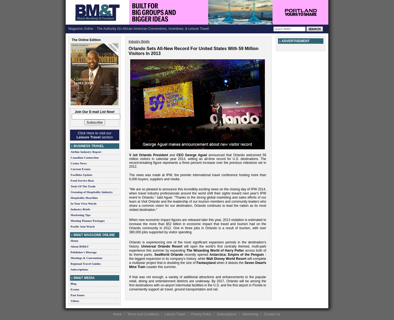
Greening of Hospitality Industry (92, 192)
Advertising (250, 314)
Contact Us (272, 314)
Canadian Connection (85, 157)
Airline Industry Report (86, 151)
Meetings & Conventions (86, 258)
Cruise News (79, 163)
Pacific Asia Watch (83, 226)
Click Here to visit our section (95, 135)
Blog (73, 283)
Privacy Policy (201, 314)
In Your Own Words (84, 203)
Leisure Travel (175, 314)
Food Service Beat (82, 180)
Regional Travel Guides (86, 263)
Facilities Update (81, 174)
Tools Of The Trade (83, 186)
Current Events (81, 169)
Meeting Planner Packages (88, 220)
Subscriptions (79, 269)
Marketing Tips (81, 215)
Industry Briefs (80, 209)
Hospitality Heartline (84, 197)
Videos (75, 300)
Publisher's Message (84, 252)
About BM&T (80, 246)
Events (75, 289)
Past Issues (78, 295)
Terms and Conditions (143, 314)
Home (74, 240)
